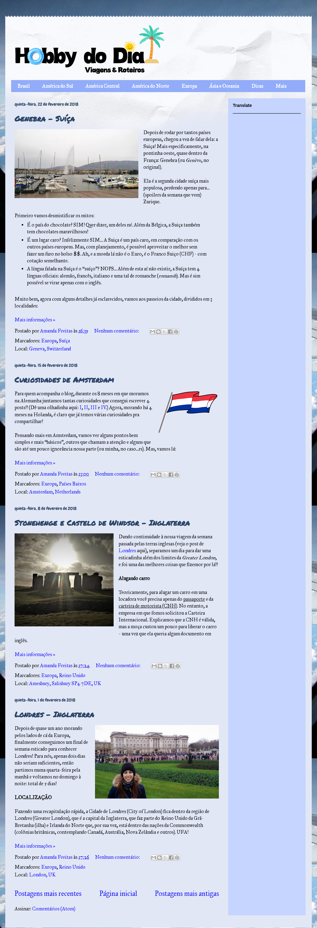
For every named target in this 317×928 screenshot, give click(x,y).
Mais (281, 86)
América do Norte (150, 86)
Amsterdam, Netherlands (54, 492)
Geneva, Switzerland (50, 349)
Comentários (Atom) (53, 909)
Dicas (257, 86)
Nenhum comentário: (117, 331)
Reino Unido (72, 675)
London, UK (42, 875)
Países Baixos (72, 484)
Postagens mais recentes (48, 893)
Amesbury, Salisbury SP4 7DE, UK (65, 683)
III (93, 407)
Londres (127, 550)
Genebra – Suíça (45, 118)
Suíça (64, 341)
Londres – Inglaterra (54, 714)
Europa (189, 86)
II (86, 407)
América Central (102, 86)
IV (103, 407)
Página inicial (118, 893)
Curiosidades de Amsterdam (64, 379)
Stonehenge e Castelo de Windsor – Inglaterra (102, 522)
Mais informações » (35, 320)
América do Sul (57, 86)
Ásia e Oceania (224, 86)
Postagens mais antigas (187, 893)
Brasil (23, 86)
